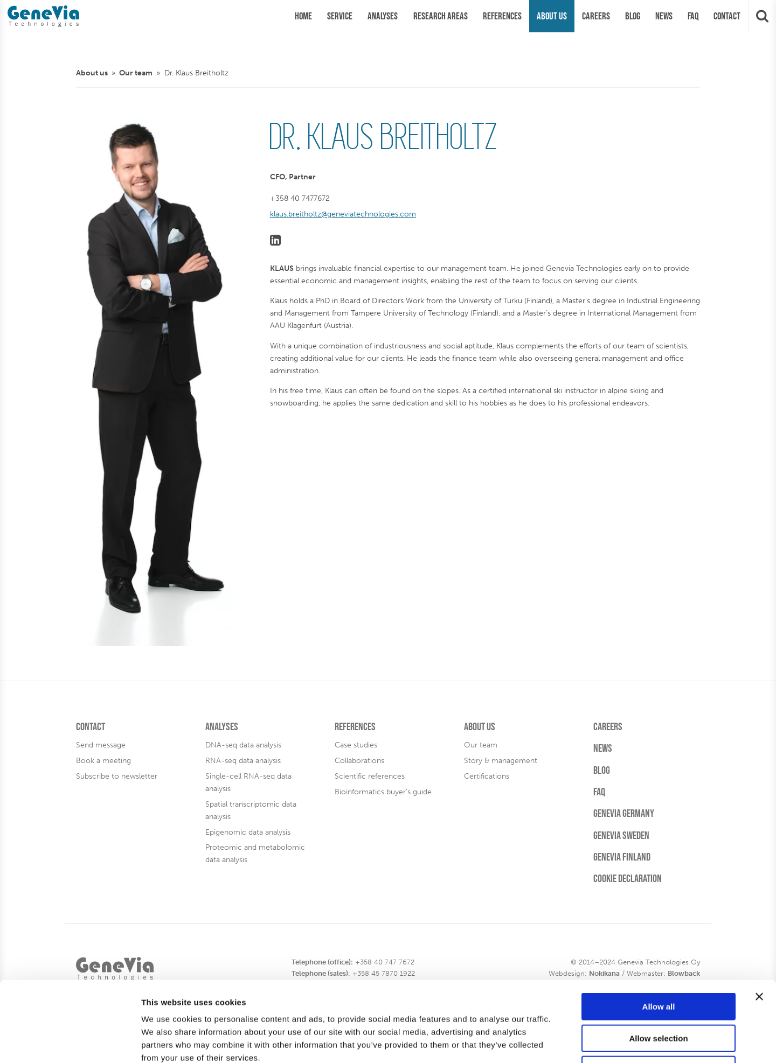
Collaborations (359, 760)
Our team (136, 73)
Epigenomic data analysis (247, 832)
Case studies (356, 745)
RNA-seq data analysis (243, 760)
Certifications (486, 776)
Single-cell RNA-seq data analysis (248, 782)
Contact (90, 726)
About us (92, 73)
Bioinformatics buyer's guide (383, 791)
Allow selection (658, 963)
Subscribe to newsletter (116, 776)
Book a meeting (103, 760)
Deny (659, 994)
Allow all (658, 931)
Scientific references (370, 776)
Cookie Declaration (627, 878)
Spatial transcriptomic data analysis (250, 810)
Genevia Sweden (621, 835)
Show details (566, 1041)
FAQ (599, 792)
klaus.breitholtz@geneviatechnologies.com (343, 214)
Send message (101, 745)
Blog (601, 770)
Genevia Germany (623, 813)
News (602, 748)
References (355, 726)
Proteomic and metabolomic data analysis (255, 853)
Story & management (500, 760)
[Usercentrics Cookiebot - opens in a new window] (70, 1042)
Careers (607, 726)
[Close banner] (759, 921)
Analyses (221, 726)
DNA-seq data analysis (243, 745)
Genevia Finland (621, 857)
